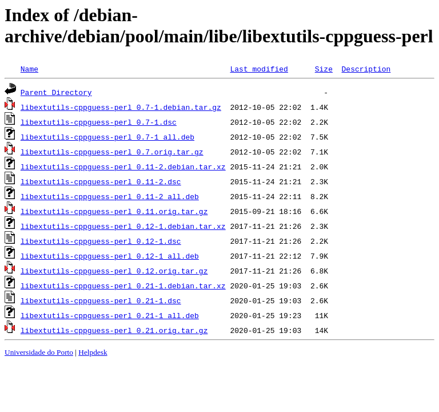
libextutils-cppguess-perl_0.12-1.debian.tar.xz (123, 226)
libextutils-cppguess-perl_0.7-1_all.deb (107, 137)
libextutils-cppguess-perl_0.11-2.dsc (101, 181)
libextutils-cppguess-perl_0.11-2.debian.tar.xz (123, 166)
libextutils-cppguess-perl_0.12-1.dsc (101, 241)
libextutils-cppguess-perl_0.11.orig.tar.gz (114, 211)
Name (29, 69)
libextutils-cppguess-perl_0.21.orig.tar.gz (114, 330)
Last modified (259, 69)
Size (324, 69)
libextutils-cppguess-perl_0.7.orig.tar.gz (112, 151)
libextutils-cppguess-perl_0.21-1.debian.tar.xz (123, 285)
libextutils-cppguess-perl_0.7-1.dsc (99, 122)
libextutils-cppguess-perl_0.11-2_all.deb (110, 196)
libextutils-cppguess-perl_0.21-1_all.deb (110, 315)
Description (365, 69)
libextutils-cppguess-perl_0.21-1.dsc (101, 300)
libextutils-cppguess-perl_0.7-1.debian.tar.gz (121, 107)
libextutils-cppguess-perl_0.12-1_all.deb (110, 256)
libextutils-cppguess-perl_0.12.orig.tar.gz (114, 271)
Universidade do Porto (39, 352)
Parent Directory (56, 92)
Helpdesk (92, 352)
